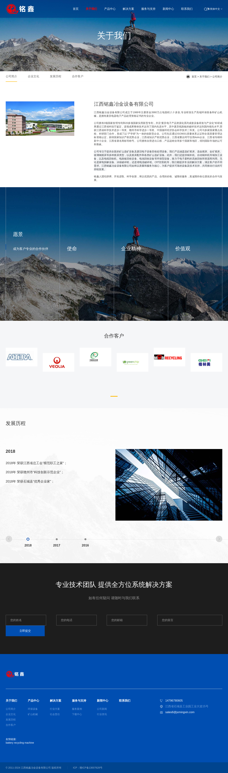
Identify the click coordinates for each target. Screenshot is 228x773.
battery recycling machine (20, 742)
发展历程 (55, 76)
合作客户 (77, 76)
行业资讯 (102, 714)
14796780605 (174, 700)
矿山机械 (33, 714)
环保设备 (33, 708)
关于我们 (91, 8)
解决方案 (128, 8)
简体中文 (214, 8)
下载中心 (77, 714)
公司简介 (11, 76)
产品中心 (110, 8)
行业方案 (55, 708)
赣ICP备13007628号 (91, 767)
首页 (76, 8)
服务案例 (77, 708)
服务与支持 (148, 8)
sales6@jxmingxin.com (180, 712)
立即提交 (25, 630)
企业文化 (33, 76)
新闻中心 (168, 8)
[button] (114, 396)
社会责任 (55, 714)
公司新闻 (102, 708)
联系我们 (187, 8)
